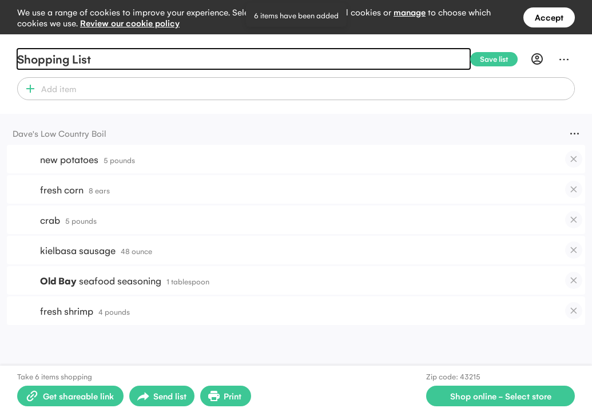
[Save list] (498, 59)
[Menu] (564, 59)
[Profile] (537, 59)
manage (410, 11)
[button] (28, 89)
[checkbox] (573, 159)
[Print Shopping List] (225, 396)
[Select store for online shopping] (500, 396)
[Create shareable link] (70, 396)
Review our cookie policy (130, 22)
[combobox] (306, 88)
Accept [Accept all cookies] (549, 16)
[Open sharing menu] (161, 396)
